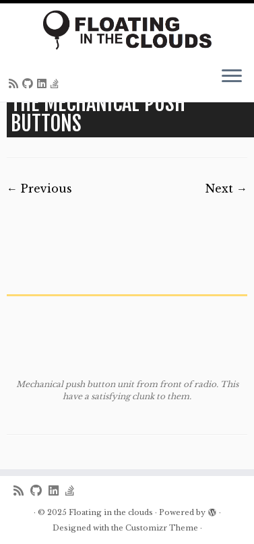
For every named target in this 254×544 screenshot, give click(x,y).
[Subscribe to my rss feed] (15, 83)
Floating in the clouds (111, 512)
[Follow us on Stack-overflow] (57, 83)
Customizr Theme (161, 528)
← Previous (39, 188)
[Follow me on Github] (29, 83)
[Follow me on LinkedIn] (44, 83)
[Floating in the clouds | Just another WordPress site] (127, 30)
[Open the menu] (232, 77)
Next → (226, 188)
